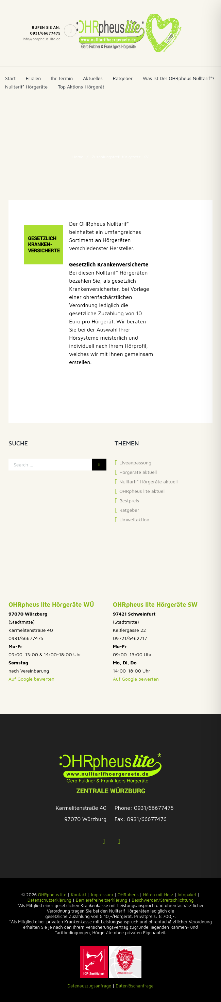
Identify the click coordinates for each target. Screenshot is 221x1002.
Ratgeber (123, 78)
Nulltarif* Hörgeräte (26, 86)
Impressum (102, 894)
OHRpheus (128, 894)
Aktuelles (93, 78)
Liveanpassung (135, 462)
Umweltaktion (134, 519)
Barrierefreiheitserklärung (101, 900)
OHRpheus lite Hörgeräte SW (155, 604)
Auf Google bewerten (31, 679)
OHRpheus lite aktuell (142, 491)
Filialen (33, 78)
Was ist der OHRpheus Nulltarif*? (179, 78)
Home (77, 156)
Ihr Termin (62, 78)
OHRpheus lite (52, 894)
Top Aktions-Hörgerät (81, 86)
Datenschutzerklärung (49, 900)
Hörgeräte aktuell (138, 472)
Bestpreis (129, 500)
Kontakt (79, 894)
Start (10, 78)
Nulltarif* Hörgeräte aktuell (148, 481)
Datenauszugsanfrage (89, 985)
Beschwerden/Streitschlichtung (162, 900)
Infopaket (187, 894)
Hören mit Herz (158, 894)
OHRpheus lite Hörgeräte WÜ (51, 604)
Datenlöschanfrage (134, 985)
